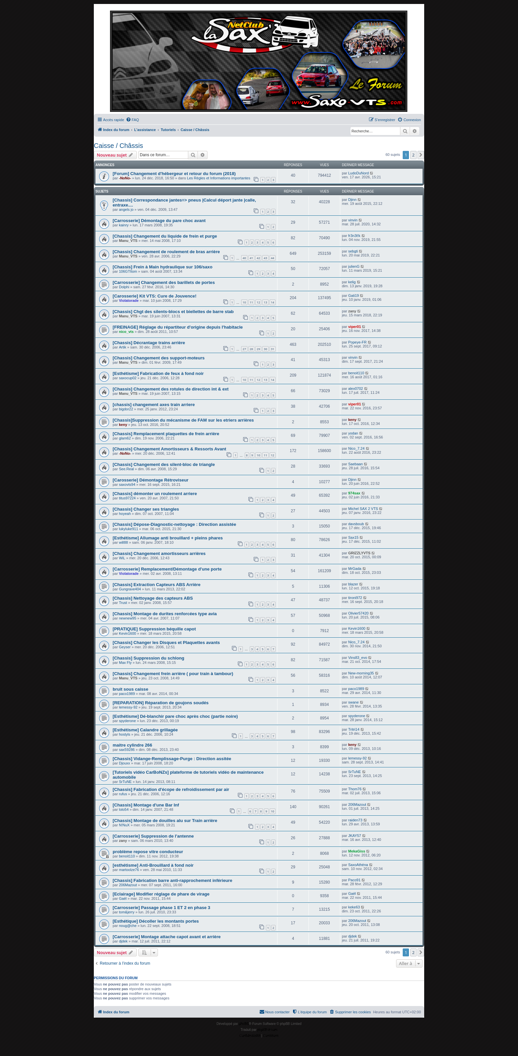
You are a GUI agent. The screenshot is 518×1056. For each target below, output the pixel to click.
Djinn (352, 200)
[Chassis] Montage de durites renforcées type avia (165, 613)
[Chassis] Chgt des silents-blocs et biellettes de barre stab (173, 311)
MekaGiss (356, 851)
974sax (354, 493)
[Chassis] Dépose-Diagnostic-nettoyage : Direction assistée (174, 524)
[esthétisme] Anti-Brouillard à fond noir (153, 865)
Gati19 (353, 296)
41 (251, 258)
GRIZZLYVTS (359, 553)
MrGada (354, 569)
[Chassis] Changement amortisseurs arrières (159, 553)
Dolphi (124, 287)
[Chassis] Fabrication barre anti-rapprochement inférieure (172, 880)
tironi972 (355, 598)
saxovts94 (127, 484)
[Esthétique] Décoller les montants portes (156, 921)
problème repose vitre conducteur (148, 851)
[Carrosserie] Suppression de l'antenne (153, 836)
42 (258, 258)
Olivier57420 (358, 613)
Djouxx (124, 763)
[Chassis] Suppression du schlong (148, 658)
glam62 (125, 438)
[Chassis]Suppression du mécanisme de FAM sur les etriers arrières (183, 420)
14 (272, 302)
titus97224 (127, 498)
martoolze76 (129, 870)
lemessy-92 (128, 707)
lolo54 (124, 809)
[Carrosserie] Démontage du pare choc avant (159, 220)
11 (251, 302)
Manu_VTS (128, 241)
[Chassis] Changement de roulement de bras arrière (166, 251)
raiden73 (355, 820)
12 (258, 302)
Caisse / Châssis (118, 145)
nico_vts (126, 332)
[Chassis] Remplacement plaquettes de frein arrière (166, 433)
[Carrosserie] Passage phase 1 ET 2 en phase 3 (161, 907)
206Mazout (357, 804)
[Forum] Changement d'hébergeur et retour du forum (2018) (174, 173)
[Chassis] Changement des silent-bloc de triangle (164, 464)
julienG (353, 266)
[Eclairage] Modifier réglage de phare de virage (161, 894)
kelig (352, 282)
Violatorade (129, 300)
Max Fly (125, 663)
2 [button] (413, 155)
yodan (353, 433)
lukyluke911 (128, 529)
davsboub (356, 524)
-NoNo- (125, 178)
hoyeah (125, 514)
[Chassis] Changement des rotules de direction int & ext (171, 389)
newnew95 (127, 618)
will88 (123, 542)
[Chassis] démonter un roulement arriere (155, 493)
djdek (123, 941)
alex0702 (355, 388)
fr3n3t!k (354, 236)
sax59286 (127, 750)
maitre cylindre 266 (132, 745)
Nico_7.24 (356, 448)
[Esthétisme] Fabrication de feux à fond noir (158, 373)
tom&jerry (126, 912)
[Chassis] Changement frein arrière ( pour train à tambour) (173, 673)
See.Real (126, 469)
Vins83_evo (357, 658)
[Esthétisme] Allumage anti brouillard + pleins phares (168, 537)
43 (265, 258)
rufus (123, 794)
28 (251, 349)
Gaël (123, 898)
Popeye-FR (357, 342)
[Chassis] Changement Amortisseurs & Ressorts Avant (169, 448)
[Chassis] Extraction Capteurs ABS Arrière (157, 584)
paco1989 (127, 694)
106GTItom (128, 271)
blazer (353, 584)
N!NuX (124, 825)
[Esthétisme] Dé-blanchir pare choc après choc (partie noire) (175, 716)
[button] (421, 155)
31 (272, 349)
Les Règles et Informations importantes (218, 178)
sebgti (353, 251)
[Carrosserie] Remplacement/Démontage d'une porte (167, 569)
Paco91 (354, 880)
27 (244, 349)
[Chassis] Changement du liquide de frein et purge (165, 236)
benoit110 (356, 373)
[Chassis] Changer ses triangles (146, 509)
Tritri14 (353, 729)
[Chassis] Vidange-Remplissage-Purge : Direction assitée (172, 758)
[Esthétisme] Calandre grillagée (145, 729)
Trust (123, 603)
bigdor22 (126, 409)
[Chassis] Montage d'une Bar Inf (146, 805)
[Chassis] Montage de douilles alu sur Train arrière (165, 820)
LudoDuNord (358, 173)
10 (244, 302)
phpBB (244, 1024)
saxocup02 (127, 378)
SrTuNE (125, 782)
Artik (122, 347)
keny (123, 425)
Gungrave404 (130, 589)
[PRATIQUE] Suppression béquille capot (154, 628)
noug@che (127, 926)
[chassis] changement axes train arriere (154, 404)
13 (265, 302)
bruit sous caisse (130, 689)
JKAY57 (354, 836)
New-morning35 (361, 673)
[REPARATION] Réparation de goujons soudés (160, 702)
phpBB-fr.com (267, 1030)
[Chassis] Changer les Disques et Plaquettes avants (166, 642)
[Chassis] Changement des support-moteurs (158, 357)
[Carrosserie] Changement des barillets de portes (164, 282)
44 (272, 258)
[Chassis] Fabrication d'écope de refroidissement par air (171, 789)
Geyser (124, 647)
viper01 (354, 327)
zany (352, 311)
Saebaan (355, 464)
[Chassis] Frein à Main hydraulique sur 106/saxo (162, 266)
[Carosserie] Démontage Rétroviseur (150, 480)
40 (244, 258)
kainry (124, 225)
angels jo (126, 209)
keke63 (354, 907)
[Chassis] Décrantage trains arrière (149, 342)
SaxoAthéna (358, 865)
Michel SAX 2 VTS (363, 509)
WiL (122, 558)
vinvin (352, 220)
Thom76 (354, 789)
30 (265, 349)
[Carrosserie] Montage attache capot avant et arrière (167, 936)
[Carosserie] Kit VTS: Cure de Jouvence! (155, 296)
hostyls (124, 734)
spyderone (127, 721)
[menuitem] (132, 120)
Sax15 (353, 537)
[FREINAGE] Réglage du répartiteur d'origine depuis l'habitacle (178, 327)
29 (258, 349)
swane (353, 702)
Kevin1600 (127, 633)
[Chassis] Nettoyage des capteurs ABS (153, 598)
